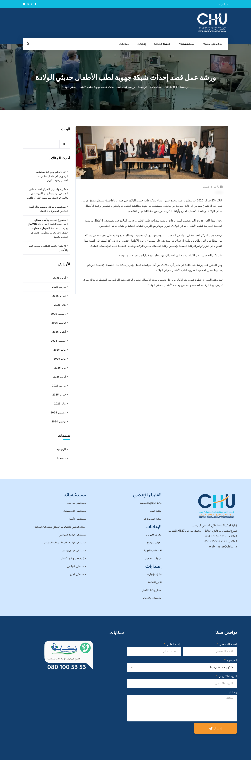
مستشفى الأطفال (77, 518)
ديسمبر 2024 (58, 412)
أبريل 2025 (59, 376)
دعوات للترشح (154, 542)
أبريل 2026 (59, 277)
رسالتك (232, 692)
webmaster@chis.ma (223, 547)
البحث (65, 129)
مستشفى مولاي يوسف (74, 550)
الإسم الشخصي (227, 644)
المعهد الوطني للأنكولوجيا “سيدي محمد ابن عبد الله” (60, 526)
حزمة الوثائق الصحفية (151, 503)
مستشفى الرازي (78, 574)
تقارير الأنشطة (155, 582)
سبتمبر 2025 (58, 340)
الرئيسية (184, 87)
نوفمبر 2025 (59, 322)
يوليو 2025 (59, 349)
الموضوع (231, 660)
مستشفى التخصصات (74, 510)
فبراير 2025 (59, 394)
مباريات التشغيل (153, 558)
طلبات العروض (154, 534)
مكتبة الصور (155, 510)
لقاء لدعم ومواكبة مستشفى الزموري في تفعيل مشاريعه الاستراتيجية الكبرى (51, 176)
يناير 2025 (60, 403)
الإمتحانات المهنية (153, 550)
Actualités (171, 87)
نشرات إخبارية (154, 574)
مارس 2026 (59, 286)
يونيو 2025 (60, 358)
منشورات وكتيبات (152, 598)
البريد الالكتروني (227, 676)
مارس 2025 (59, 385)
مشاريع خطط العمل (152, 590)
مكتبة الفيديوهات (153, 518)
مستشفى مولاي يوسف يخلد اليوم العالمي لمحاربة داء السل (48, 209)
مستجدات (156, 87)
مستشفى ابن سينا (76, 503)
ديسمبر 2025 (58, 313)
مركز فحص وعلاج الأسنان (73, 558)
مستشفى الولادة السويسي (72, 534)
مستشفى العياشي (76, 566)
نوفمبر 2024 (59, 421)
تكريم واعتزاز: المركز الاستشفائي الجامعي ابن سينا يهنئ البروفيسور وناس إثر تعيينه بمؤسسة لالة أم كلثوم (47, 193)
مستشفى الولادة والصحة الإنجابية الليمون (65, 542)
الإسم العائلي (173, 644)
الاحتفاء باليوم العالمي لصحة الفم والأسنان (48, 248)
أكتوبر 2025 (59, 331)
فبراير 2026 (59, 295)
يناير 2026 (60, 304)
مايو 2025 (60, 367)
